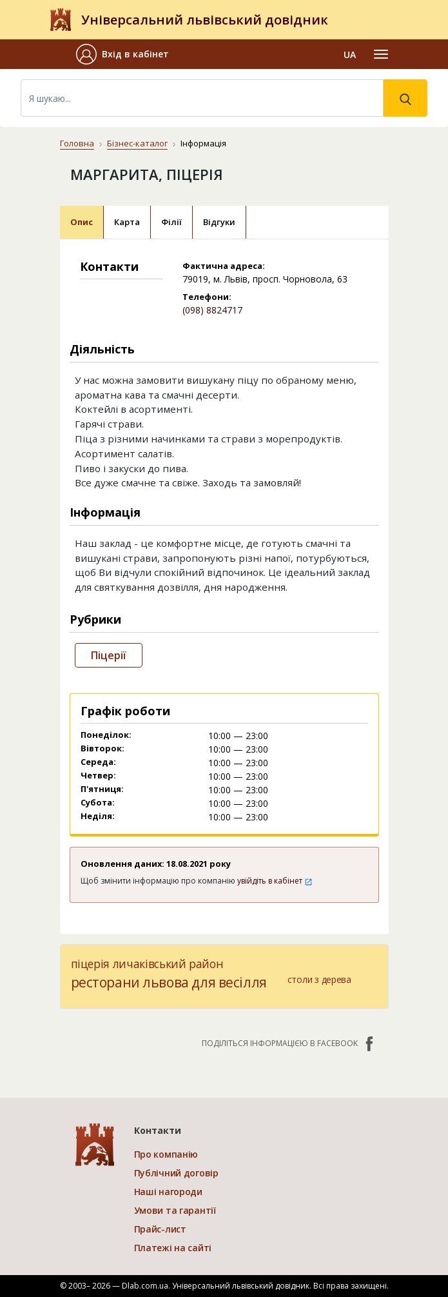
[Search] (202, 98)
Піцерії (108, 655)
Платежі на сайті (173, 1248)
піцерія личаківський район (147, 963)
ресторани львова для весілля (169, 982)
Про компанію (166, 1154)
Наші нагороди (168, 1191)
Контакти (157, 1130)
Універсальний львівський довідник (204, 19)
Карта (127, 222)
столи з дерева (319, 979)
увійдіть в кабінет (275, 880)
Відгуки (219, 222)
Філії (171, 222)
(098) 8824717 (212, 310)
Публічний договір (176, 1173)
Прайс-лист (160, 1229)
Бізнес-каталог (137, 143)
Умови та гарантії (175, 1210)
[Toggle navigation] (381, 54)
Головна (77, 143)
